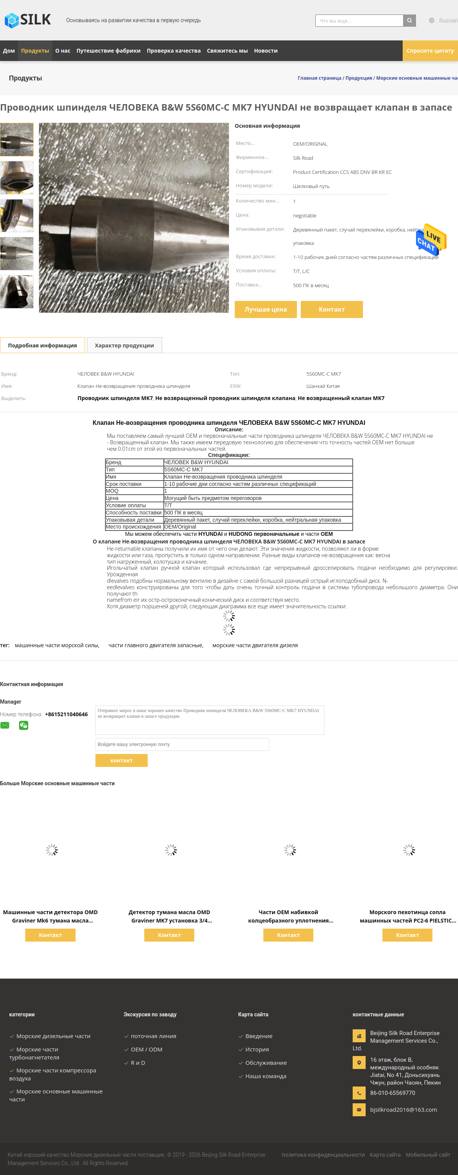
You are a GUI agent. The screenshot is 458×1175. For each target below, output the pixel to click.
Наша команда (262, 1076)
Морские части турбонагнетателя (34, 1053)
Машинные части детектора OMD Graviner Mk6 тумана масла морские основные (50, 920)
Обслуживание (262, 1062)
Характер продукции (124, 345)
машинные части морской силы (56, 645)
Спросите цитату (430, 50)
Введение (255, 1036)
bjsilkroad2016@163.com (394, 1109)
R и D (134, 1062)
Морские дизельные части (49, 1036)
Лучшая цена (266, 309)
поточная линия (150, 1036)
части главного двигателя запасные (155, 645)
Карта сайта (385, 1154)
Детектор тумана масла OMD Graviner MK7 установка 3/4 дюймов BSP (169, 920)
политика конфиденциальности (323, 1154)
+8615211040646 (66, 714)
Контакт (332, 309)
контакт (121, 760)
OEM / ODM (143, 1049)
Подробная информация (42, 345)
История (253, 1049)
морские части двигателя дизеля (255, 645)
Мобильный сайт (428, 1154)
